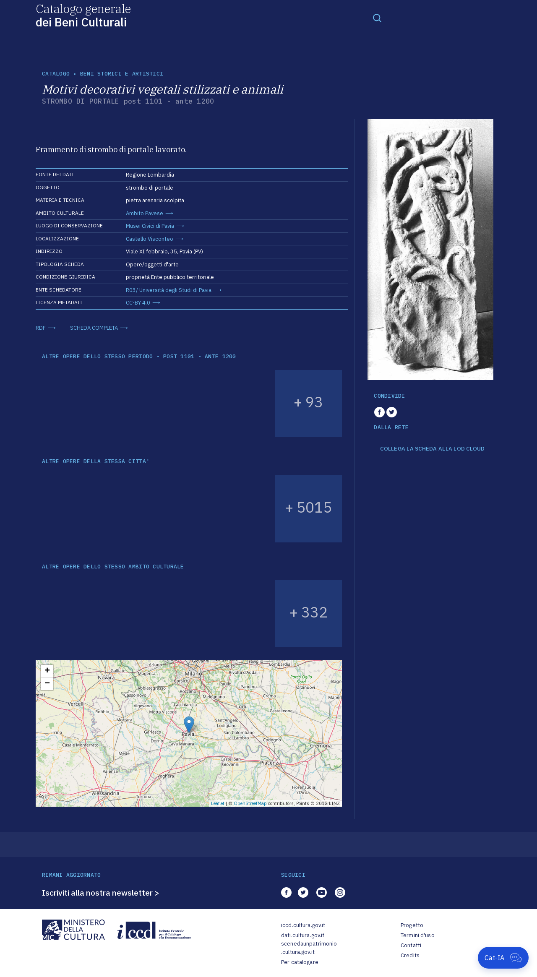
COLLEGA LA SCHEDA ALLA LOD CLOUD (432, 449)
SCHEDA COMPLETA (94, 327)
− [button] (47, 683)
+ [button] (47, 671)
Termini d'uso (418, 935)
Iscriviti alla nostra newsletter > (100, 893)
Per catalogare (299, 962)
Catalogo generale (83, 15)
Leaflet (217, 803)
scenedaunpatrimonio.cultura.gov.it (309, 948)
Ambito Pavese (144, 213)
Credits (410, 955)
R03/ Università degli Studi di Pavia (168, 290)
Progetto (412, 925)
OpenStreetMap (250, 803)
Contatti (411, 945)
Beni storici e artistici (121, 73)
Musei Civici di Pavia (150, 225)
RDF (41, 327)
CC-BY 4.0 (138, 302)
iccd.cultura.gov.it (303, 925)
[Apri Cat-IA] (503, 958)
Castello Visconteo (149, 238)
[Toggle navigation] (377, 18)
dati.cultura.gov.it (302, 935)
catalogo (56, 73)
